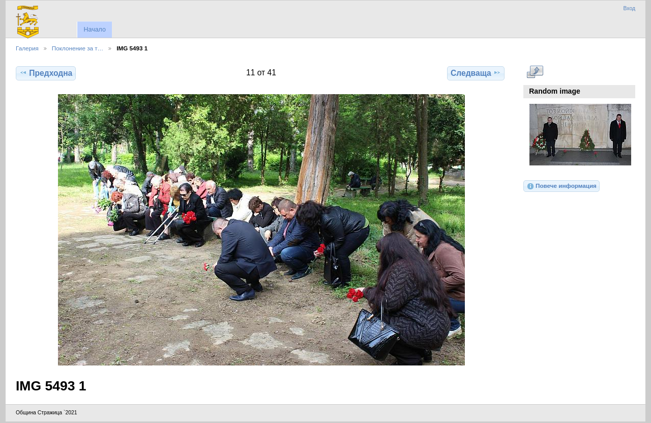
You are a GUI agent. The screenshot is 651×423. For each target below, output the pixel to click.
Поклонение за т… (77, 48)
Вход (629, 8)
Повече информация (561, 186)
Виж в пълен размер (535, 72)
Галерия (27, 48)
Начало (94, 29)
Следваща (476, 72)
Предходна (45, 72)
